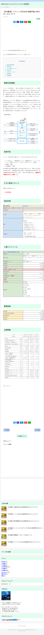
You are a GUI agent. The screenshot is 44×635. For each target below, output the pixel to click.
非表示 (23, 61)
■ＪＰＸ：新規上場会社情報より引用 (11, 251)
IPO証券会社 (4, 566)
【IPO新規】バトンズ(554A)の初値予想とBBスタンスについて (22, 514)
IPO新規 (38, 18)
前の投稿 (37, 430)
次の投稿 (6, 430)
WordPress (4, 572)
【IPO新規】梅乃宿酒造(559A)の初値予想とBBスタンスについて (23, 521)
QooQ (24, 630)
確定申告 (3, 574)
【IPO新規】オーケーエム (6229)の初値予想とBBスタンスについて (24, 542)
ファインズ (25, 205)
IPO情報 (3, 568)
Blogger (3, 561)
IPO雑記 (3, 563)
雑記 (2, 575)
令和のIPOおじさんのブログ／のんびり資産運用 (15, 4)
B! (21, 21)
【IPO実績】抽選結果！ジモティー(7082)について (19, 535)
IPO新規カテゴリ (21, 436)
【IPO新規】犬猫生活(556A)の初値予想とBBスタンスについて (22, 507)
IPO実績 (3, 565)
